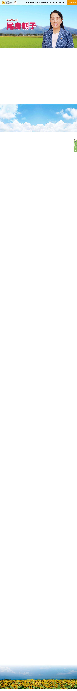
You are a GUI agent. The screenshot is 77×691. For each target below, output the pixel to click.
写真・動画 (58, 2)
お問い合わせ (72, 2)
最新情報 (32, 2)
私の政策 (38, 2)
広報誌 (63, 2)
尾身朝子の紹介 (51, 2)
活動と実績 (43, 2)
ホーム (27, 2)
